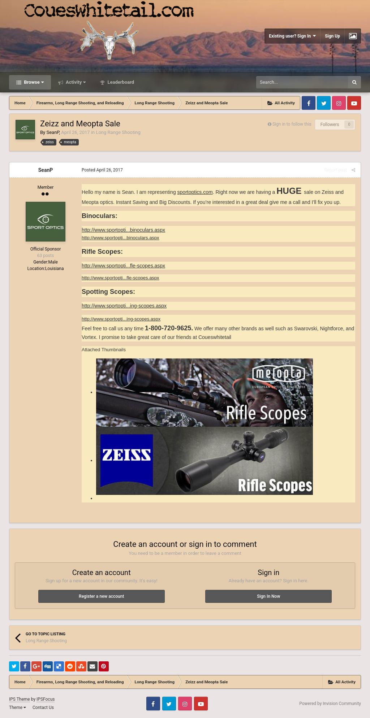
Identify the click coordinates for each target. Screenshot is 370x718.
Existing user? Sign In (292, 36)
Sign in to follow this (291, 124)
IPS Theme (19, 699)
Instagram (339, 103)
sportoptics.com (195, 192)
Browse (33, 82)
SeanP (52, 132)
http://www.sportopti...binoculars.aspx (123, 230)
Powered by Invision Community (330, 703)
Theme (17, 707)
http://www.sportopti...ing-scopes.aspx (124, 306)
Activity (75, 82)
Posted (102, 170)
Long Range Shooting (118, 132)
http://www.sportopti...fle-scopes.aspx (123, 266)
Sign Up (332, 36)
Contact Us (43, 707)
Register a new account (101, 596)
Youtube (354, 103)
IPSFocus (45, 699)
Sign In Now (268, 596)
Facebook (308, 103)
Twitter (324, 103)
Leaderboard (120, 82)
